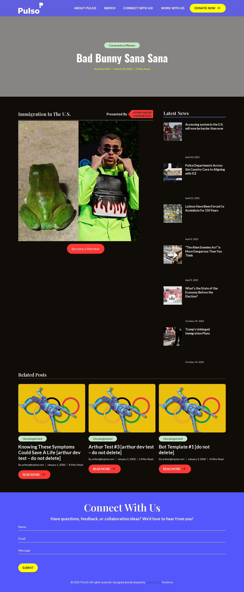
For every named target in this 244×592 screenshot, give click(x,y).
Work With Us (172, 8)
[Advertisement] (43, 277)
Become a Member (85, 249)
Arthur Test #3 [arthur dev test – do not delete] (121, 449)
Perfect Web (159, 582)
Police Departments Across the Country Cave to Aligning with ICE (205, 169)
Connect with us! (138, 8)
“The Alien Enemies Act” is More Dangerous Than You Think (203, 251)
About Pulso (85, 8)
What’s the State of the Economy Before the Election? (201, 292)
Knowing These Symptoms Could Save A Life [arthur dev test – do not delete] (49, 452)
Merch (109, 8)
